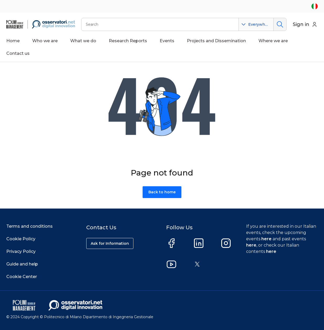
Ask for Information (110, 243)
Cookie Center (21, 276)
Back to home (162, 192)
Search (279, 24)
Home (13, 40)
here (266, 238)
